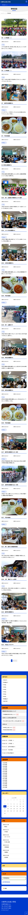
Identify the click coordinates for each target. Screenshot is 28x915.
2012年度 (5, 787)
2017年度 (5, 778)
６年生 (5, 696)
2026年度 (5, 763)
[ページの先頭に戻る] (26, 913)
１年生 (5, 684)
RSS (6, 888)
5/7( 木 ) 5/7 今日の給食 (7, 749)
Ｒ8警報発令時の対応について (11, 714)
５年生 (5, 694)
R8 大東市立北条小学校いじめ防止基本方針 (14, 721)
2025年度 (5, 764)
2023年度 (5, 768)
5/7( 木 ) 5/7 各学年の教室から (8, 746)
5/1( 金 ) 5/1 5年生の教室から (8, 753)
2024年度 (5, 766)
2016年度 (5, 780)
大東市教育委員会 (6, 882)
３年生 (5, 689)
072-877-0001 (7, 906)
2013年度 (5, 785)
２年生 (5, 687)
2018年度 (5, 776)
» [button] (16, 660)
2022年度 (5, 769)
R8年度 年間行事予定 (9, 729)
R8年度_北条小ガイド (9, 727)
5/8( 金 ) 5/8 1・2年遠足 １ (8, 743)
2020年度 (5, 773)
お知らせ (5, 680)
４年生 (5, 691)
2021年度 (5, 771)
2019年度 (5, 775)
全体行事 (5, 701)
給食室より (6, 698)
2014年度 (5, 783)
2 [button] (13, 660)
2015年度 (5, 782)
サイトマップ (5, 910)
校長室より (6, 682)
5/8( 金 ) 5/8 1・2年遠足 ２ (8, 740)
